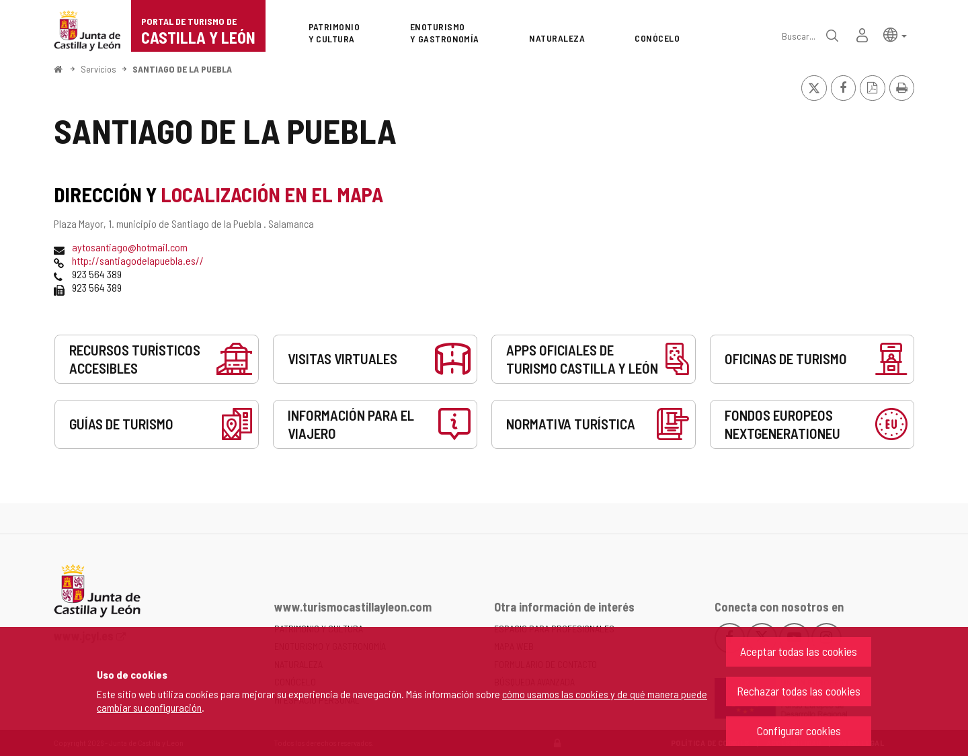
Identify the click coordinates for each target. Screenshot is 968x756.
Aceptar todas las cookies (798, 651)
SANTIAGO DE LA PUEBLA (182, 69)
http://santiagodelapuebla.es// (138, 260)
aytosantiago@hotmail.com (130, 247)
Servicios (98, 69)
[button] (895, 34)
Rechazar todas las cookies (798, 690)
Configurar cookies (799, 730)
